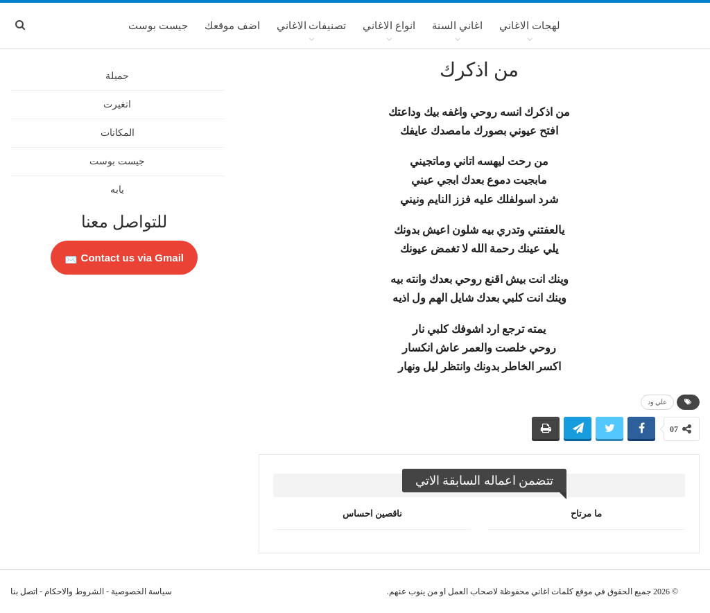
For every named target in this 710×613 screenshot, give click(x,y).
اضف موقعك (232, 25)
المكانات (118, 133)
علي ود (658, 402)
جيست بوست (158, 25)
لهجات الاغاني (529, 25)
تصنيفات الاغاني (312, 25)
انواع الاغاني (389, 25)
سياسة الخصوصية (141, 591)
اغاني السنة (457, 25)
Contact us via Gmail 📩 (124, 258)
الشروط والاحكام (74, 591)
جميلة (117, 76)
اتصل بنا (23, 591)
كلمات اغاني (552, 591)
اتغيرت (117, 104)
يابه (117, 189)
